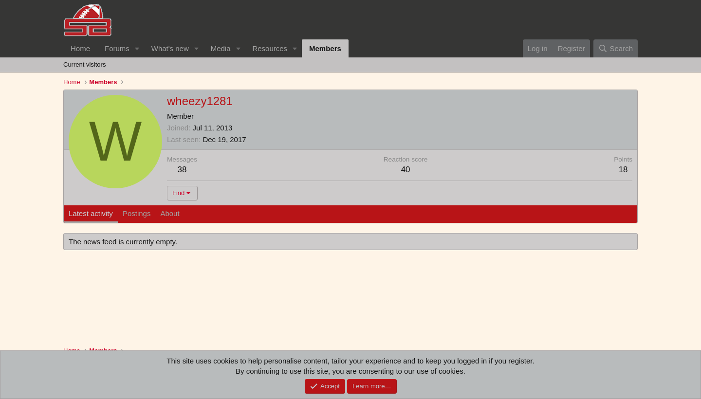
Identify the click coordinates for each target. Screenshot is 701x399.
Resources (269, 48)
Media (221, 48)
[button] (137, 48)
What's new (170, 48)
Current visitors (84, 64)
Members (325, 48)
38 (182, 169)
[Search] (615, 48)
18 (623, 169)
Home (80, 48)
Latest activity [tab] (91, 213)
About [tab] (169, 213)
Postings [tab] (137, 213)
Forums (117, 48)
